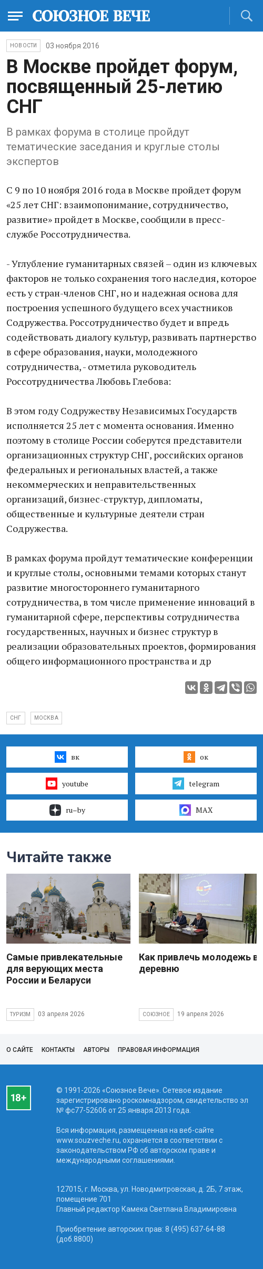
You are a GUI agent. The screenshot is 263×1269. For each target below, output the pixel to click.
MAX (196, 810)
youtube (67, 783)
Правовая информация (158, 1049)
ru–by (67, 810)
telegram (196, 783)
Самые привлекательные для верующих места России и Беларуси (64, 968)
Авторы (96, 1049)
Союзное (156, 1014)
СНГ (16, 718)
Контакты (58, 1049)
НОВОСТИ (23, 45)
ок (196, 757)
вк (67, 757)
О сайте (19, 1049)
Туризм (20, 1014)
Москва (46, 718)
